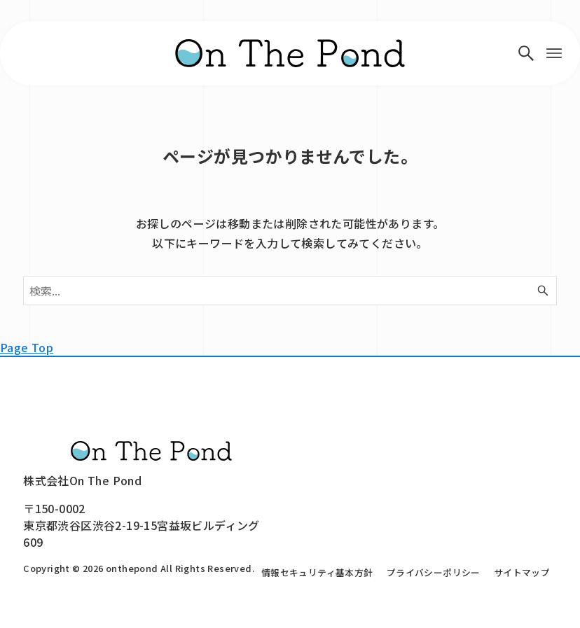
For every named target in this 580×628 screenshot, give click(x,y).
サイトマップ (522, 572)
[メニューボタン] (554, 53)
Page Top (26, 347)
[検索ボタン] (526, 53)
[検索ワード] (290, 290)
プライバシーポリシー (434, 572)
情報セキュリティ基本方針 (317, 572)
